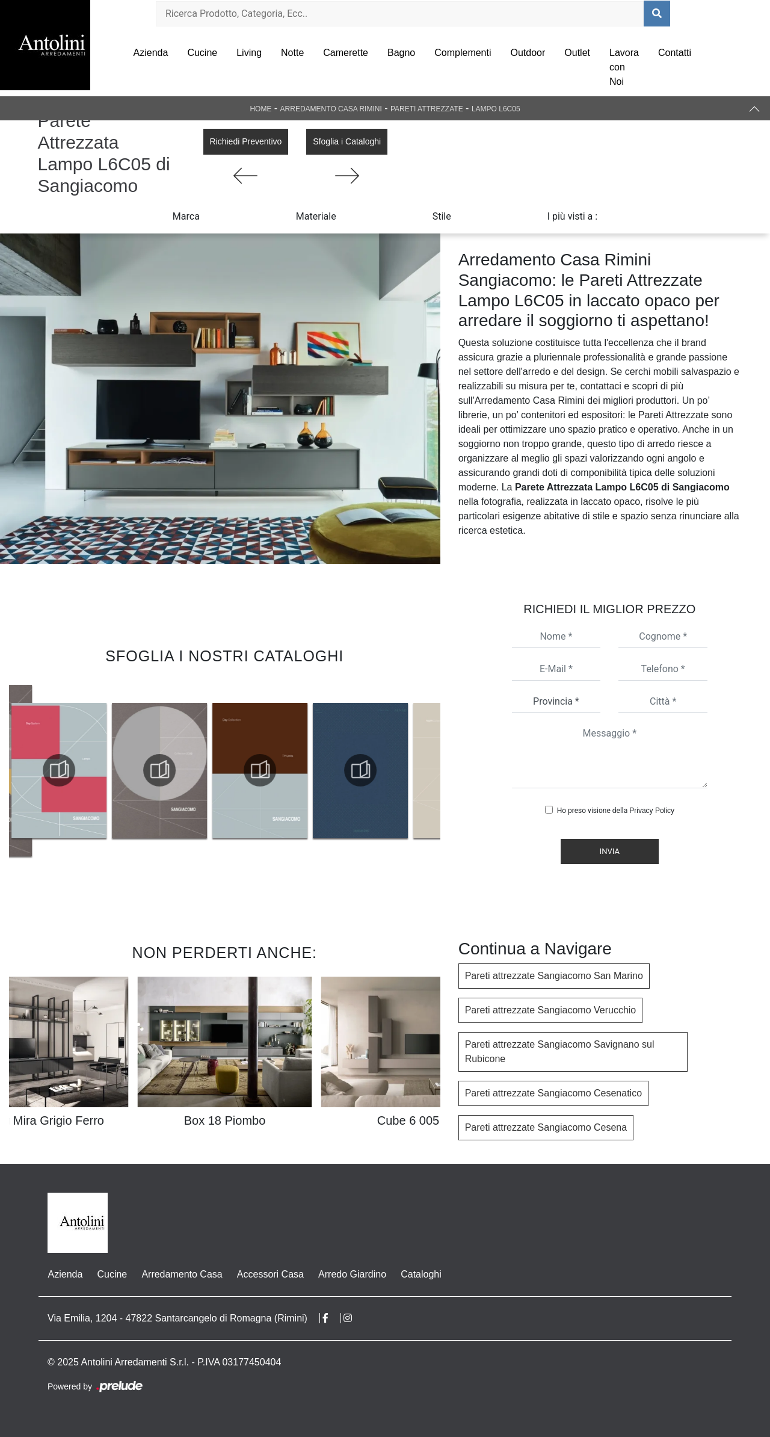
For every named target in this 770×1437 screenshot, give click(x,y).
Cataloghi (420, 1274)
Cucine (202, 53)
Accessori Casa (269, 1274)
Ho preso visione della (615, 810)
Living (249, 53)
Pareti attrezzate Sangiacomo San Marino (554, 976)
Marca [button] (186, 216)
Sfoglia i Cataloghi (347, 141)
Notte (292, 53)
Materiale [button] (316, 216)
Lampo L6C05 (496, 109)
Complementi (462, 53)
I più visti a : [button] (572, 216)
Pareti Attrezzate (426, 109)
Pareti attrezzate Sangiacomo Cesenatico (553, 1093)
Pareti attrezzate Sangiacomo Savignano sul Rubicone (559, 1051)
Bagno (401, 53)
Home (260, 109)
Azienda (151, 53)
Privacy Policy (651, 810)
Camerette (345, 53)
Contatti (674, 53)
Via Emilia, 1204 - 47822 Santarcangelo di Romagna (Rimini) (177, 1318)
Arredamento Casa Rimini (331, 109)
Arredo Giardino (352, 1274)
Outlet (577, 53)
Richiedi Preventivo (246, 141)
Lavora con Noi (624, 67)
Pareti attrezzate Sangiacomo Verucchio (550, 1010)
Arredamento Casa (181, 1274)
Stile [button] (442, 216)
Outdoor (528, 53)
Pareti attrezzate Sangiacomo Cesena (546, 1127)
